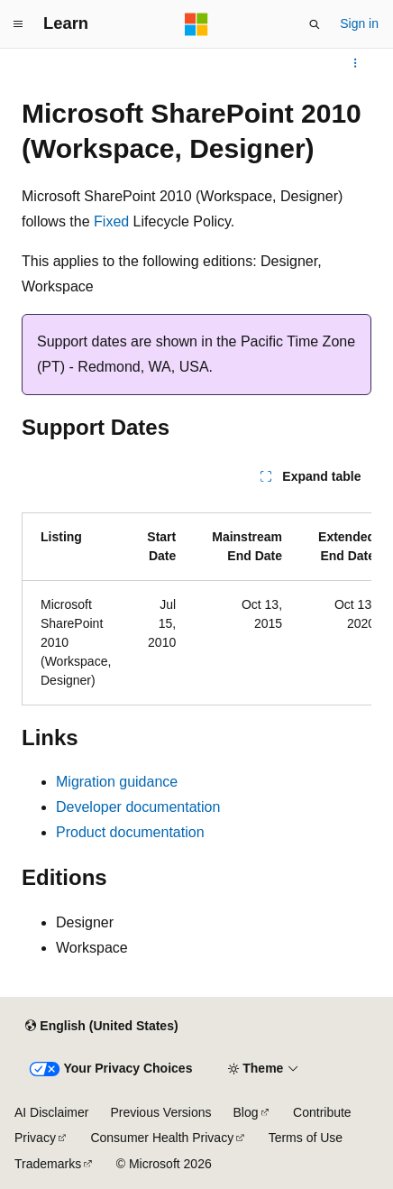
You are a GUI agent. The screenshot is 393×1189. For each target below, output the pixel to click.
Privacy (35, 1137)
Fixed (111, 221)
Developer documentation (138, 807)
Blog (246, 1112)
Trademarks (47, 1164)
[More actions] (355, 63)
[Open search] (315, 24)
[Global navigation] (18, 24)
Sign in (359, 23)
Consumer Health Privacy (161, 1137)
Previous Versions (160, 1112)
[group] (196, 601)
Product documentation (130, 832)
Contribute (322, 1112)
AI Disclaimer (51, 1112)
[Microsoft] (196, 24)
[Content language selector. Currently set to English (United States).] (101, 1026)
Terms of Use (306, 1137)
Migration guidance (117, 781)
